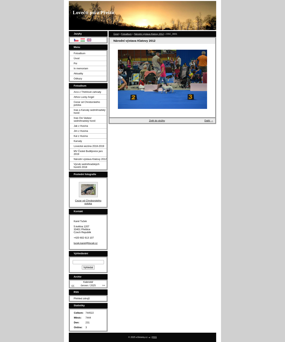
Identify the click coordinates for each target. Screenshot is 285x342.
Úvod (116, 34)
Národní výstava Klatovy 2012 (149, 34)
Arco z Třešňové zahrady (87, 91)
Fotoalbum (126, 34)
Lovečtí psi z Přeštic (94, 12)
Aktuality (78, 73)
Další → (208, 120)
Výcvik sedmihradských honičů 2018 (86, 165)
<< (72, 285)
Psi (75, 63)
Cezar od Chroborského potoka (87, 103)
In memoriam (81, 68)
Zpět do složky (157, 120)
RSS (154, 337)
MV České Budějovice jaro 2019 (88, 152)
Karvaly (78, 141)
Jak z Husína (81, 125)
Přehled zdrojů (82, 298)
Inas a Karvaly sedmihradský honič (89, 111)
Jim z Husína (81, 130)
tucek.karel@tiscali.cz (86, 243)
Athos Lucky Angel (84, 96)
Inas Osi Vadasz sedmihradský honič (85, 119)
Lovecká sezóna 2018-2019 (89, 146)
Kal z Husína (81, 136)
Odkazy (78, 78)
